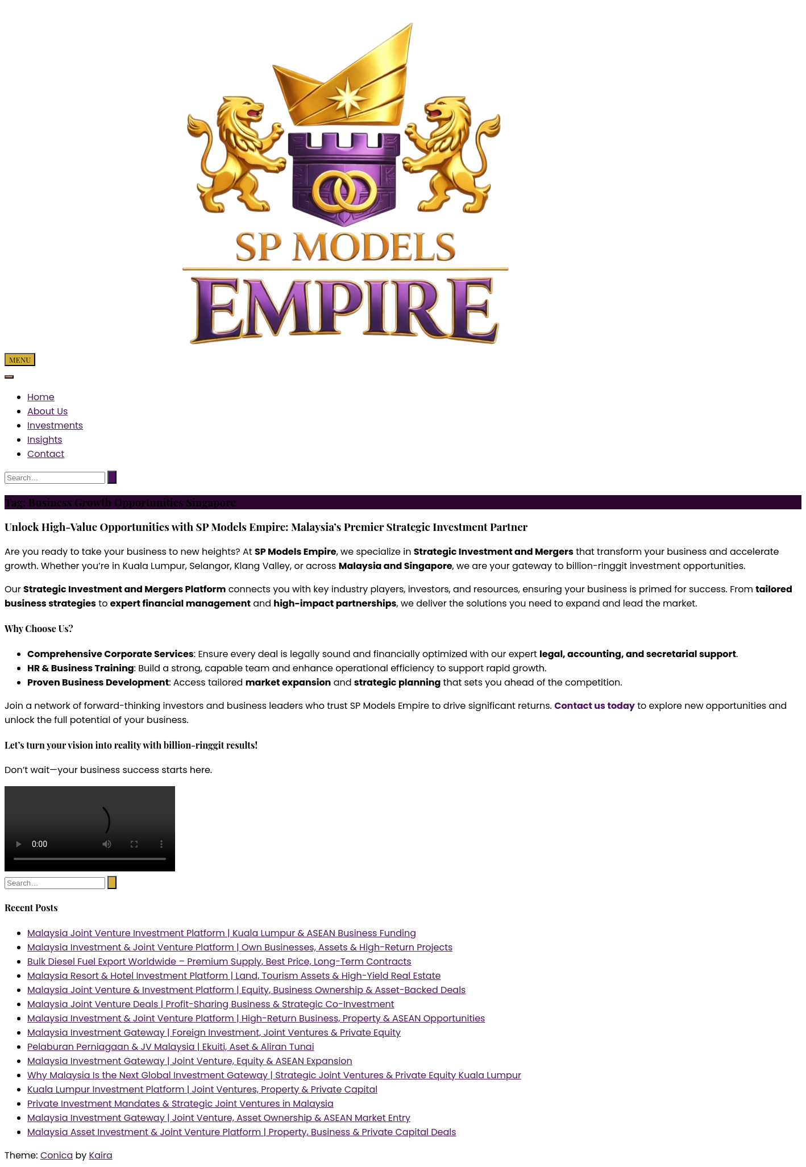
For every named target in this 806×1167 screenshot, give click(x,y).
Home (41, 397)
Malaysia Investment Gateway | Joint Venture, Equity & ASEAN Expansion (189, 1061)
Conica (56, 1155)
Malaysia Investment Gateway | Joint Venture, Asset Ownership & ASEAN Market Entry (218, 1117)
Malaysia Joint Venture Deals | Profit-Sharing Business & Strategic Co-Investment (210, 1004)
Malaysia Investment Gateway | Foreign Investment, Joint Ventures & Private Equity (214, 1032)
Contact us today (594, 705)
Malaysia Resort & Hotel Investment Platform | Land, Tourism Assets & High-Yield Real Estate (234, 975)
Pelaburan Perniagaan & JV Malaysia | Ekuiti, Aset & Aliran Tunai (170, 1046)
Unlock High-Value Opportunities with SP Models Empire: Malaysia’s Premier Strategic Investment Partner (266, 527)
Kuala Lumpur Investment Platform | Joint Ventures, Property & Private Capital (202, 1089)
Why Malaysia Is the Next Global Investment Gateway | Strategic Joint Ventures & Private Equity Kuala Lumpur (274, 1075)
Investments (55, 425)
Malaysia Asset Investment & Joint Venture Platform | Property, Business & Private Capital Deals (241, 1132)
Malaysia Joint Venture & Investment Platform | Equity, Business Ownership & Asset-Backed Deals (246, 989)
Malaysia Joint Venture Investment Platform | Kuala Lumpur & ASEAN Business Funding (221, 933)
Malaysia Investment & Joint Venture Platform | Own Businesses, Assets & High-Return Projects (239, 947)
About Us (47, 411)
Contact (45, 453)
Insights (45, 439)
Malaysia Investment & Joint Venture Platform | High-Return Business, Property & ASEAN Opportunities (256, 1018)
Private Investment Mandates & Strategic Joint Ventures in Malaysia (180, 1103)
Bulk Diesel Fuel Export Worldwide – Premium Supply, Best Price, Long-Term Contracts (219, 961)
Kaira (101, 1155)
